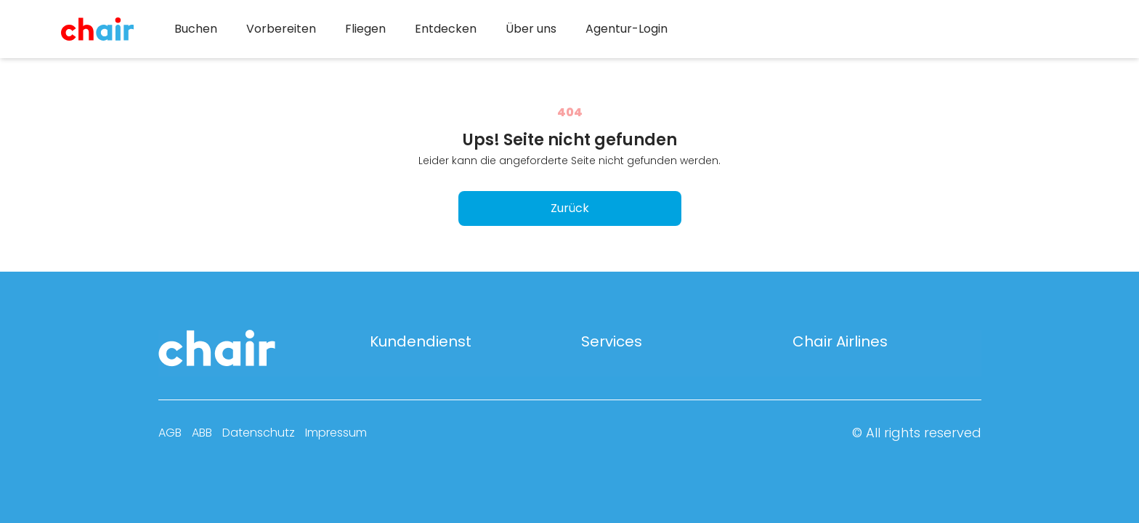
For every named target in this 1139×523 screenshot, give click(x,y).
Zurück (570, 208)
